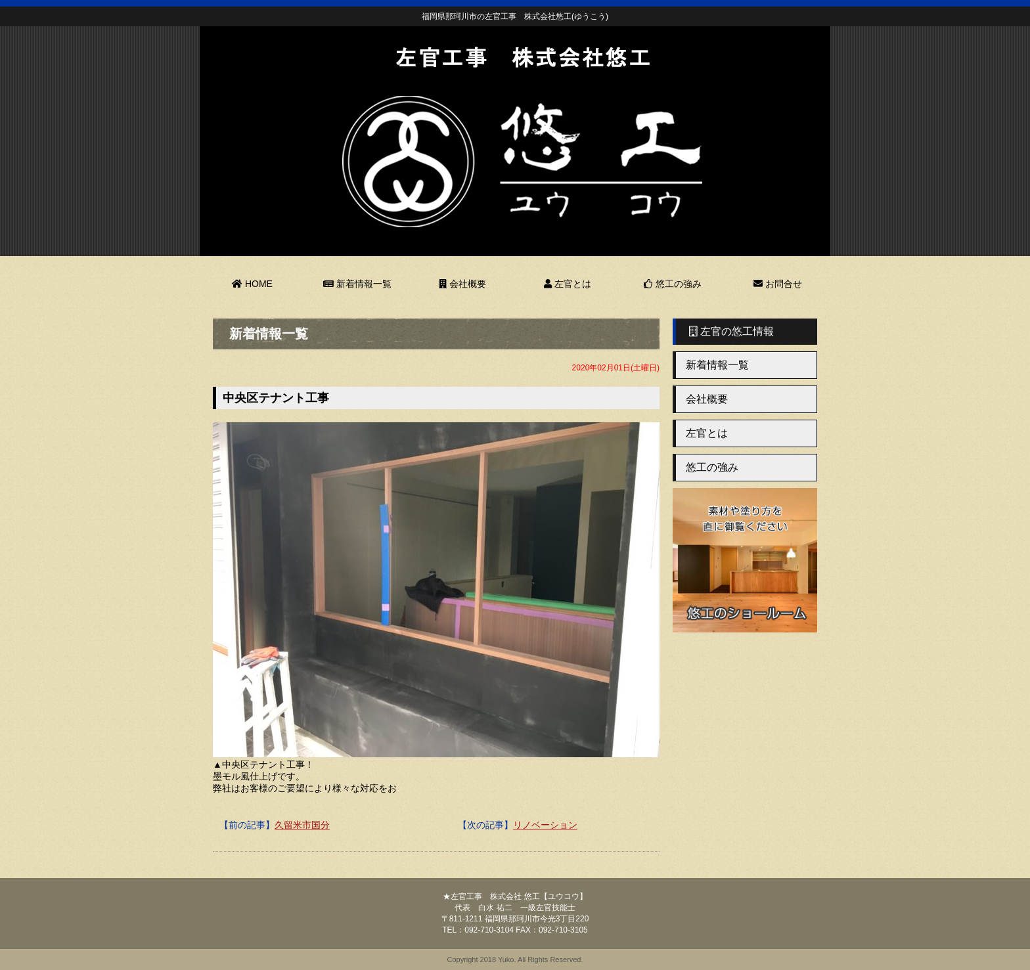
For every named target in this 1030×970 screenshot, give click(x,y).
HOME (252, 283)
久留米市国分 (302, 825)
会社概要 (462, 283)
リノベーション (545, 825)
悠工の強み (673, 283)
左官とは (567, 283)
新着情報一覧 (357, 283)
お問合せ (777, 283)
